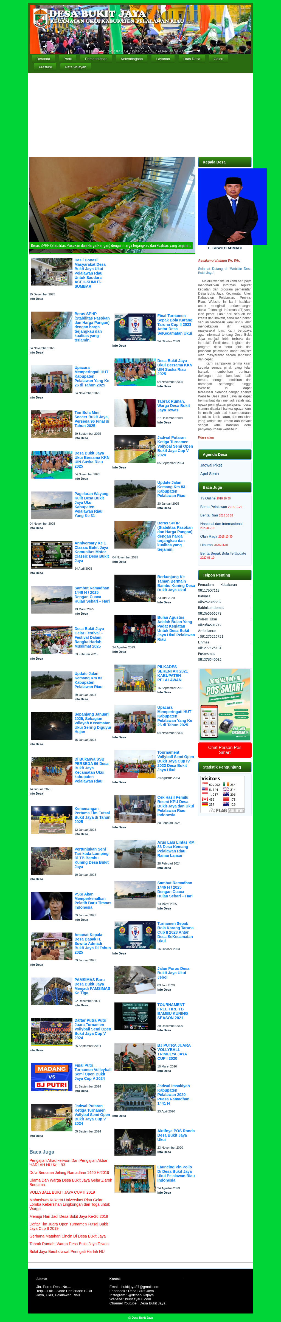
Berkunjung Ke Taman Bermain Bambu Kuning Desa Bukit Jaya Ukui (176, 583)
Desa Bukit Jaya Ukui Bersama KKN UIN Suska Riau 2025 (91, 459)
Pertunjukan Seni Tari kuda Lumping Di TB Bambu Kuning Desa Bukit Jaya (91, 858)
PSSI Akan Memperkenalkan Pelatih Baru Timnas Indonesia (92, 900)
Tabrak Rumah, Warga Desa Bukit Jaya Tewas (174, 405)
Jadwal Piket (211, 465)
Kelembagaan (132, 59)
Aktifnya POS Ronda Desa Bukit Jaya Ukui (176, 1135)
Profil (68, 59)
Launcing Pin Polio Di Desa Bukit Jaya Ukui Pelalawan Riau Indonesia (176, 1173)
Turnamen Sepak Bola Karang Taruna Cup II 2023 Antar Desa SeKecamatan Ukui (176, 932)
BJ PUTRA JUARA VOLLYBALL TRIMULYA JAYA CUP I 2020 (174, 1052)
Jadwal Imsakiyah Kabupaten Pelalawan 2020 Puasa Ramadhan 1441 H (174, 1095)
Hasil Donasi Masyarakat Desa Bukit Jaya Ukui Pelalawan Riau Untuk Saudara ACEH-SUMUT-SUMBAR (90, 273)
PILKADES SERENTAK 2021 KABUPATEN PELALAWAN (173, 673)
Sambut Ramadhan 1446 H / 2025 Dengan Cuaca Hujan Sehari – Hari (91, 594)
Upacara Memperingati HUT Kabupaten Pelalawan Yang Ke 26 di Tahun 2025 (91, 376)
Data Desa (191, 59)
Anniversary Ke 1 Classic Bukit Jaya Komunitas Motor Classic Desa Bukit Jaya (91, 552)
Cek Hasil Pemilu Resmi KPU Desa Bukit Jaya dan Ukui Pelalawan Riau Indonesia (176, 806)
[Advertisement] (140, 114)
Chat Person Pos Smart (224, 750)
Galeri (218, 59)
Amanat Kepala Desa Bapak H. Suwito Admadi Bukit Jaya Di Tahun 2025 (92, 943)
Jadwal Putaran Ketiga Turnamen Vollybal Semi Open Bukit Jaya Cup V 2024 (92, 1115)
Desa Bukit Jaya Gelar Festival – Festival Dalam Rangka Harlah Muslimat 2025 (89, 637)
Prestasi (45, 67)
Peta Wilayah (75, 67)
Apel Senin (209, 473)
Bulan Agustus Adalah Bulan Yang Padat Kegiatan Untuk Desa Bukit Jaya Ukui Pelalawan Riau (176, 628)
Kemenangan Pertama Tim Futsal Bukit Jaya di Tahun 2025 (92, 815)
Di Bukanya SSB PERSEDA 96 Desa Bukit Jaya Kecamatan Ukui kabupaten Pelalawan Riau (91, 770)
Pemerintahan (96, 59)
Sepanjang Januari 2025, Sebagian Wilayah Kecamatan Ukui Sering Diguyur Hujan (92, 723)
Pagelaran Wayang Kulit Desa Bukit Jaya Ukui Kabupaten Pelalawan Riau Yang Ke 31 (91, 504)
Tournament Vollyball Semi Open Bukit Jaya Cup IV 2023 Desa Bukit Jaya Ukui (176, 761)
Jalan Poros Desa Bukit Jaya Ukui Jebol (174, 972)
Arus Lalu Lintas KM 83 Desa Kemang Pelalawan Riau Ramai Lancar (176, 849)
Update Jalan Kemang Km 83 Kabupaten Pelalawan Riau (88, 680)
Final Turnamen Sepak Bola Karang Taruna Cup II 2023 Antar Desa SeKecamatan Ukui (175, 324)
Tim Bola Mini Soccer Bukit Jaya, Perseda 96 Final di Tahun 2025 (91, 419)
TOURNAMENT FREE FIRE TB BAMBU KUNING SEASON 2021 (173, 1011)
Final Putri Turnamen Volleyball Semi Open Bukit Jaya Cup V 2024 (92, 1072)
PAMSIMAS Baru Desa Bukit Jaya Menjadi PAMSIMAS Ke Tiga (92, 986)
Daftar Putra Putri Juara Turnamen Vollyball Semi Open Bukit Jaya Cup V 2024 (92, 1029)
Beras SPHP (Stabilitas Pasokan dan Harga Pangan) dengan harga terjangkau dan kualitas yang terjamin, (91, 327)
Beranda (43, 59)
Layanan (163, 59)
